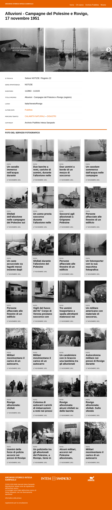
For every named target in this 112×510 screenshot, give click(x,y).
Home (72, 4)
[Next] (108, 49)
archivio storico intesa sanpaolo (24, 4)
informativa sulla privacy (13, 498)
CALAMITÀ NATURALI (35, 116)
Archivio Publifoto (92, 5)
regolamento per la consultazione (16, 503)
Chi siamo (80, 5)
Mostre (103, 5)
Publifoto (28, 110)
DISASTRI (51, 116)
